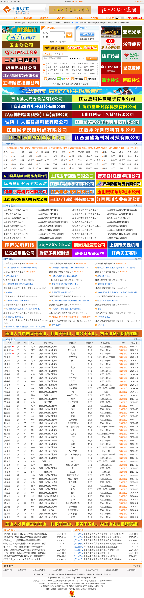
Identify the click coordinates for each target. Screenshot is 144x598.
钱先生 (7, 374)
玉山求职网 (7, 570)
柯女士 (7, 454)
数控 (55, 63)
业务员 (80, 63)
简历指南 (26, 23)
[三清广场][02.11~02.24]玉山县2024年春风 (22, 559)
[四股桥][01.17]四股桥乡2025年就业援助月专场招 (25, 537)
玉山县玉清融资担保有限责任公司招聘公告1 (103, 559)
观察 (76, 84)
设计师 (62, 63)
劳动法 (85, 84)
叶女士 (7, 423)
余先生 (7, 395)
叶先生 (7, 416)
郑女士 (7, 347)
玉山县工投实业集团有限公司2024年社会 (101, 550)
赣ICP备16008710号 (80, 581)
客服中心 (91, 39)
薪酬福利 (58, 23)
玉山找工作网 (73, 570)
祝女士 (7, 447)
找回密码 (63, 42)
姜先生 (7, 486)
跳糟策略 (50, 23)
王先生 (7, 402)
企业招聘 (28, 18)
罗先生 (7, 364)
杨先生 (7, 350)
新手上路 (83, 39)
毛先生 (7, 392)
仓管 (67, 63)
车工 (92, 70)
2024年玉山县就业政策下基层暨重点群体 (101, 547)
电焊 (86, 63)
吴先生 (7, 406)
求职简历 (44, 18)
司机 (73, 63)
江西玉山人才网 (39, 570)
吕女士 (7, 388)
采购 (55, 67)
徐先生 (7, 381)
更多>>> (137, 144)
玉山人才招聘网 (92, 570)
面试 (63, 84)
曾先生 (7, 357)
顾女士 (7, 434)
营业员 (56, 73)
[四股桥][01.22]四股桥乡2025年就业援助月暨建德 (25, 534)
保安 (67, 73)
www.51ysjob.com (73, 578)
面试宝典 (34, 23)
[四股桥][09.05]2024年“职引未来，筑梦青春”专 (24, 556)
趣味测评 (99, 23)
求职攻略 (42, 23)
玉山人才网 (57, 570)
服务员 (92, 73)
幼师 (61, 73)
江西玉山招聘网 (112, 570)
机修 (67, 67)
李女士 (7, 367)
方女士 (7, 437)
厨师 (86, 67)
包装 (92, 63)
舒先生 (7, 444)
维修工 (86, 70)
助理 (79, 70)
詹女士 (7, 361)
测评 (72, 84)
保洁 (73, 73)
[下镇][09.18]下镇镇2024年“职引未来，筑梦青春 (25, 553)
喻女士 (7, 496)
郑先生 (7, 430)
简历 (59, 84)
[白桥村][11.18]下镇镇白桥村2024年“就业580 (23, 547)
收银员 (62, 67)
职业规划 (18, 23)
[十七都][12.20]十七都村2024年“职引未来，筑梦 (25, 543)
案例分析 (67, 23)
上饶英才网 (22, 570)
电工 (55, 70)
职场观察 (83, 23)
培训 (54, 84)
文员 (59, 18)
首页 (15, 18)
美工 (49, 73)
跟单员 (74, 70)
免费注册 (53, 42)
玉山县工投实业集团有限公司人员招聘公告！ (103, 537)
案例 (80, 84)
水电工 (80, 73)
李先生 (7, 409)
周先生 (7, 385)
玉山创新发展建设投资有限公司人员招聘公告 (103, 534)
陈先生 (7, 413)
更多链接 (136, 566)
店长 (67, 70)
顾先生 (7, 510)
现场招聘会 (124, 23)
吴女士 (7, 468)
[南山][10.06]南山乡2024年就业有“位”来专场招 (24, 550)
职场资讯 (95, 18)
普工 (64, 18)
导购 (61, 70)
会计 (49, 67)
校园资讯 (91, 23)
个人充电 (107, 23)
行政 (79, 67)
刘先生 (7, 465)
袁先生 (7, 451)
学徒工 (50, 70)
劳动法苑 (115, 23)
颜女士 (7, 399)
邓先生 (7, 420)
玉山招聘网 (131, 570)
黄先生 (7, 493)
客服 (73, 67)
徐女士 (7, 489)
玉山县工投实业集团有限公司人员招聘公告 (102, 540)
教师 (92, 67)
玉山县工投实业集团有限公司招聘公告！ (101, 556)
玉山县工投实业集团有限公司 (96, 553)
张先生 (7, 378)
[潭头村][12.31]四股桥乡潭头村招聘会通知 (22, 540)
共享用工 (78, 18)
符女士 (7, 354)
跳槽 (67, 84)
